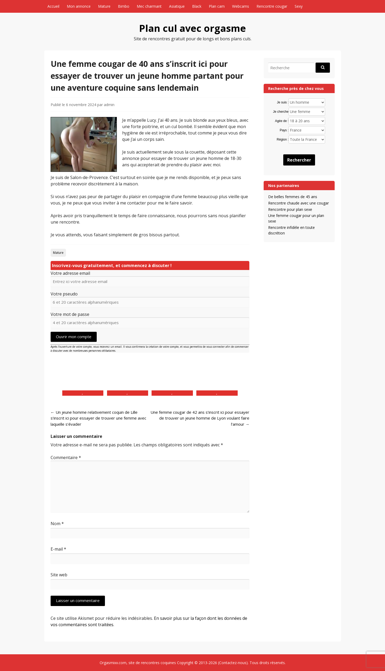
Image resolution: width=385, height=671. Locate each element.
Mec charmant (149, 6)
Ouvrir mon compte (73, 336)
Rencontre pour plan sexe (290, 209)
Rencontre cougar (271, 6)
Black (196, 6)
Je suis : (283, 102)
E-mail (58, 549)
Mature (104, 6)
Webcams (240, 6)
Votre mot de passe (70, 314)
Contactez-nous (232, 662)
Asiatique (177, 6)
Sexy (299, 6)
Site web (59, 575)
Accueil (53, 6)
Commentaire (66, 457)
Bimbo (123, 6)
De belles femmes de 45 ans (292, 196)
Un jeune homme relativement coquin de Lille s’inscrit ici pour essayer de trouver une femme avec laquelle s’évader (98, 418)
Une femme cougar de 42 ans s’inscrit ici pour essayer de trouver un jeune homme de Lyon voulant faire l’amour (200, 418)
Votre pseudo (64, 294)
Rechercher (299, 160)
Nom (57, 523)
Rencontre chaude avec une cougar (298, 203)
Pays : (284, 130)
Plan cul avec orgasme (192, 28)
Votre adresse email (70, 273)
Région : (283, 139)
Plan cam (217, 6)
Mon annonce (79, 6)
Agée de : (282, 121)
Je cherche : (281, 112)
